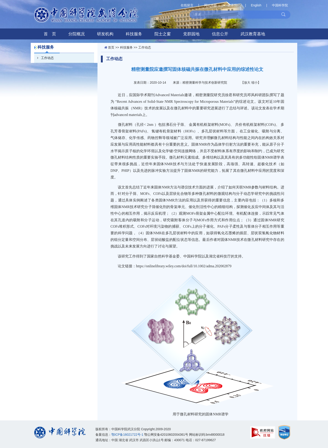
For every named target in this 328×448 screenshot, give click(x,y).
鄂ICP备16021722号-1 (127, 434)
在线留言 (187, 5)
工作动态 (44, 58)
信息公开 (220, 34)
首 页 (50, 34)
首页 (111, 47)
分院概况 (76, 34)
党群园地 (191, 34)
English (256, 5)
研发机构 (105, 34)
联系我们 (234, 5)
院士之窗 (162, 34)
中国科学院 (280, 5)
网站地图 (210, 5)
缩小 (254, 82)
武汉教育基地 (253, 34)
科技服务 (134, 34)
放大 (247, 82)
